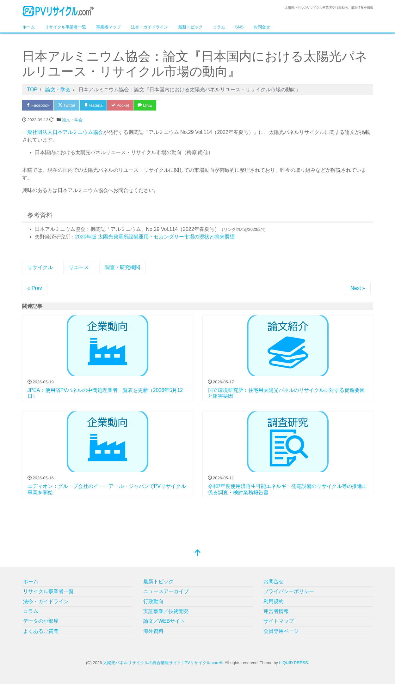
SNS (239, 27)
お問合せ (262, 27)
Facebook (38, 105)
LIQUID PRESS (293, 662)
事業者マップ (108, 27)
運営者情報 (276, 611)
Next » (357, 288)
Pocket (120, 105)
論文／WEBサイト (164, 621)
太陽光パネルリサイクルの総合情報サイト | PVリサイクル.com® (163, 662)
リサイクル (40, 267)
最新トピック (190, 27)
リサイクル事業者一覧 (65, 27)
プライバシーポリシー (288, 591)
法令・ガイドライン (149, 27)
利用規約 (273, 601)
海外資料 (153, 631)
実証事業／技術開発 (166, 611)
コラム (219, 27)
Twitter (67, 105)
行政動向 (153, 601)
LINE (145, 105)
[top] (197, 553)
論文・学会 (72, 119)
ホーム (28, 27)
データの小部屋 (41, 621)
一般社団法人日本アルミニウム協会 (62, 132)
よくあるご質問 (41, 631)
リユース (79, 267)
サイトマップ (278, 621)
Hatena (93, 105)
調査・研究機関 (122, 267)
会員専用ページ (281, 631)
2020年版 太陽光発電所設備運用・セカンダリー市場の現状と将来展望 (155, 236)
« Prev (35, 288)
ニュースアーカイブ (166, 591)
